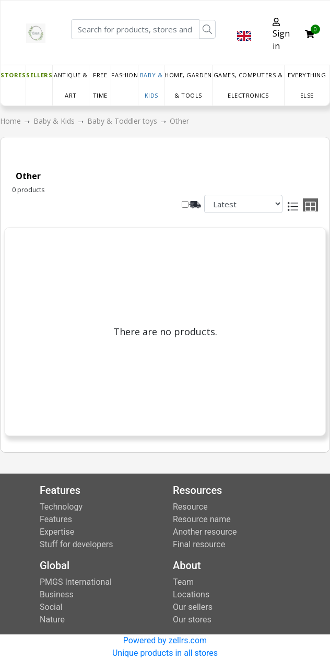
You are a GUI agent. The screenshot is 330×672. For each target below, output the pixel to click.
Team (183, 582)
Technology (61, 507)
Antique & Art (71, 85)
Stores (13, 75)
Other (179, 121)
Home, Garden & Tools (188, 85)
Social (51, 607)
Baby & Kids (151, 85)
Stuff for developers (76, 544)
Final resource (199, 544)
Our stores (192, 619)
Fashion (124, 75)
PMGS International (76, 582)
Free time (100, 85)
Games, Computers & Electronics (248, 85)
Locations (191, 594)
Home (11, 121)
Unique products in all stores (165, 653)
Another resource (205, 532)
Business (57, 594)
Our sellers (193, 607)
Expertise (57, 532)
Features (56, 519)
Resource (190, 507)
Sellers (39, 75)
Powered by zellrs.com (165, 640)
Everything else (307, 85)
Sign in (281, 35)
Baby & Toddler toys (123, 121)
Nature (52, 619)
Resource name (202, 519)
